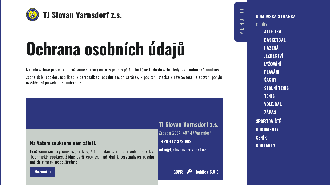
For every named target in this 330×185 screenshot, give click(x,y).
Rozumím (43, 172)
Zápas (270, 112)
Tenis (269, 95)
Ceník (261, 137)
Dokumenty (267, 129)
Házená (271, 47)
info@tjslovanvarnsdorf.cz (182, 149)
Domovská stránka (276, 16)
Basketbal (275, 39)
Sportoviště (268, 121)
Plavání (271, 71)
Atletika (273, 31)
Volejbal (273, 103)
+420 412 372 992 (175, 141)
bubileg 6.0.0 (207, 172)
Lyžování (272, 63)
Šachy (270, 79)
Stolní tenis (276, 88)
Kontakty (265, 145)
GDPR (178, 172)
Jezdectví (273, 55)
